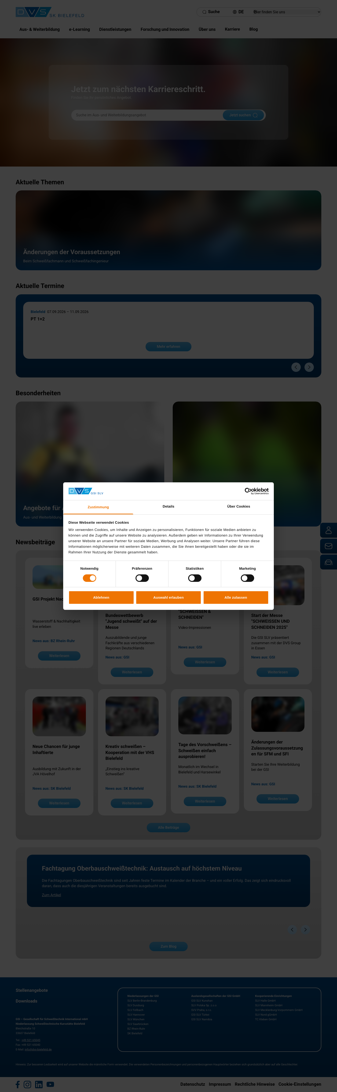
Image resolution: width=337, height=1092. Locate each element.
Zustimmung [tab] (98, 507)
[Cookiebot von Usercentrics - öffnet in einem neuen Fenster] (248, 491)
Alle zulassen (235, 597)
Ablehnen (101, 597)
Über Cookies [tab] (238, 507)
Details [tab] (168, 507)
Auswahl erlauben (168, 597)
